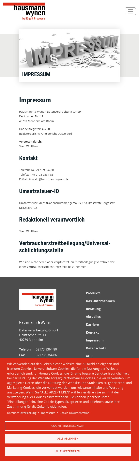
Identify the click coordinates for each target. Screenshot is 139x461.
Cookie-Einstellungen (68, 426)
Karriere (92, 324)
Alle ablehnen (68, 438)
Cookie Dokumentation (74, 413)
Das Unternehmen (100, 301)
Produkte (93, 293)
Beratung (93, 309)
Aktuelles (93, 316)
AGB (89, 356)
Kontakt (92, 332)
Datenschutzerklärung (22, 413)
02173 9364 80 (46, 349)
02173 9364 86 (46, 355)
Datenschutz (96, 348)
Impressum (47, 413)
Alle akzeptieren (67, 451)
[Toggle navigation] (130, 11)
